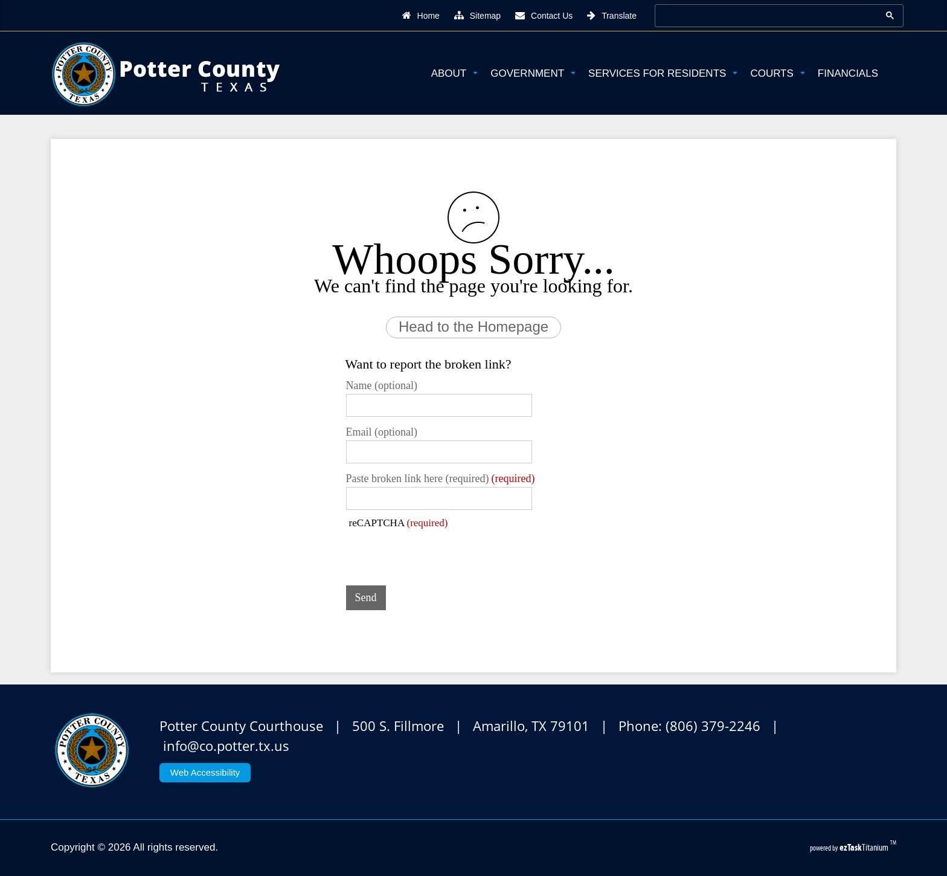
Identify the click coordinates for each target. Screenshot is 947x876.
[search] (766, 15)
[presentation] (438, 552)
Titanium (864, 847)
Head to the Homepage (473, 326)
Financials (848, 73)
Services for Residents (662, 73)
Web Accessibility (205, 772)
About (454, 73)
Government (533, 73)
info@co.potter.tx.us (226, 746)
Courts (777, 73)
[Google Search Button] (890, 15)
